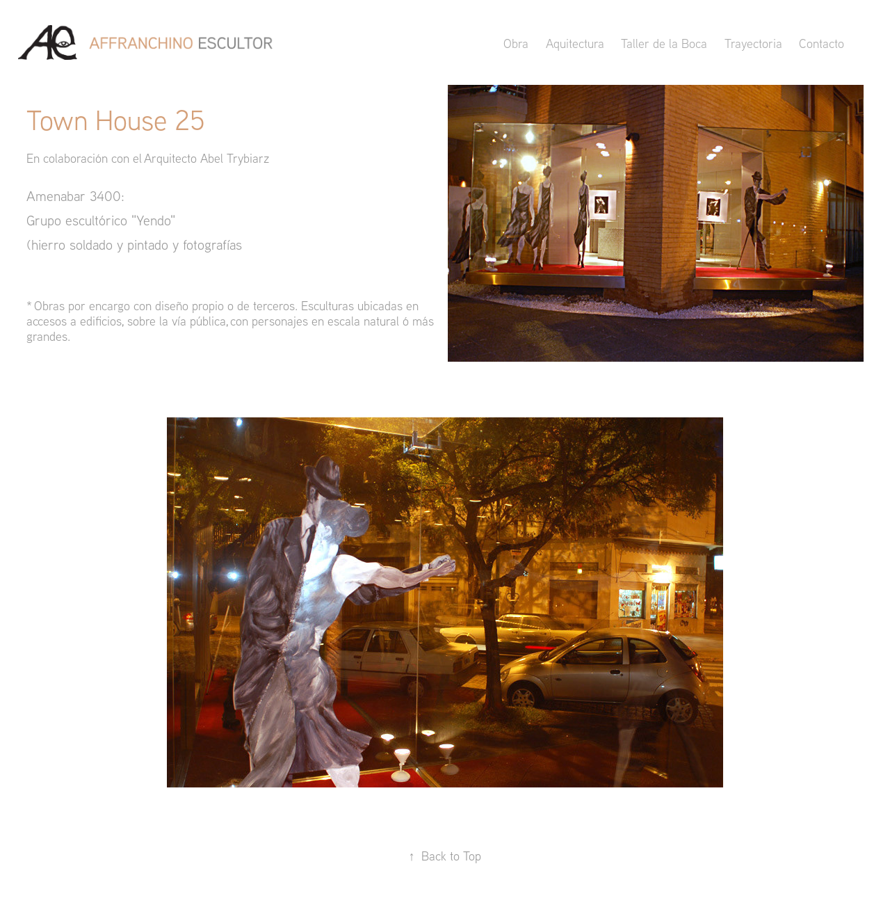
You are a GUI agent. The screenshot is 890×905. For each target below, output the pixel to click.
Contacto (821, 43)
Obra (515, 43)
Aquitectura (575, 43)
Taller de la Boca (664, 43)
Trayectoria (753, 43)
